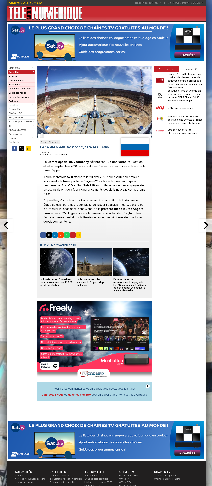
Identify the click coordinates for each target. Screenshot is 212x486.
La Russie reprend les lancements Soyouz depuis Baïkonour (92, 282)
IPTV (166, 2)
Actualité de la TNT (94, 475)
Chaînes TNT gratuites (96, 478)
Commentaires (16, 80)
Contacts (14, 142)
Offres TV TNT (127, 478)
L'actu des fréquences (20, 88)
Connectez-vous (52, 394)
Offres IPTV (125, 482)
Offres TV (14, 109)
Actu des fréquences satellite (30, 478)
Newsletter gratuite (19, 97)
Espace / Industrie (50, 142)
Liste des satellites (59, 475)
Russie (44, 245)
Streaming (175, 2)
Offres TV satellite (128, 475)
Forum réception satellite (62, 482)
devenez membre (79, 394)
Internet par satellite (193, 2)
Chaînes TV (15, 113)
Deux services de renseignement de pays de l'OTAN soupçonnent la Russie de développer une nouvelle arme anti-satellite (130, 285)
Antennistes (15, 133)
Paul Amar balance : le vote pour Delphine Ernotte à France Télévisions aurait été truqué (185, 119)
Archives (13, 101)
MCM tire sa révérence (180, 108)
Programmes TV (18, 117)
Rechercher (15, 84)
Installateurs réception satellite (66, 478)
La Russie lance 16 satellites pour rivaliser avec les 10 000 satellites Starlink (56, 282)
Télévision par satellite (145, 2)
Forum (12, 138)
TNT (161, 2)
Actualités (14, 72)
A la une (13, 76)
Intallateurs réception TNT (98, 482)
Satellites (14, 105)
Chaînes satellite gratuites (168, 478)
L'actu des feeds (17, 92)
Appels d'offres (17, 129)
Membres (14, 67)
